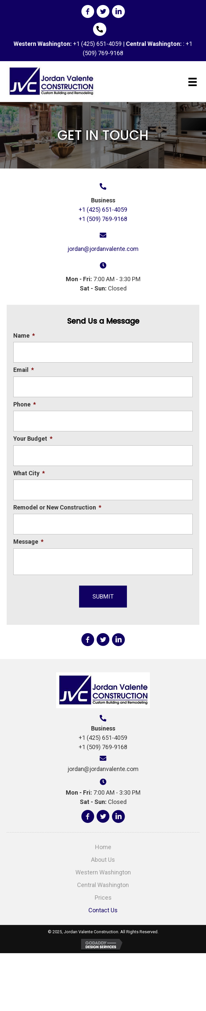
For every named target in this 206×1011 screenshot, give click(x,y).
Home (103, 846)
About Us (103, 859)
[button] (87, 11)
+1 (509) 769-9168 (103, 218)
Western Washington (103, 872)
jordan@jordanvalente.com (103, 248)
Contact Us (103, 910)
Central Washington (103, 884)
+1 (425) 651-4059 (97, 43)
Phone (24, 404)
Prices (103, 897)
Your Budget (32, 438)
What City (29, 473)
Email (23, 369)
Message (28, 541)
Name (24, 335)
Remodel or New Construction (57, 507)
